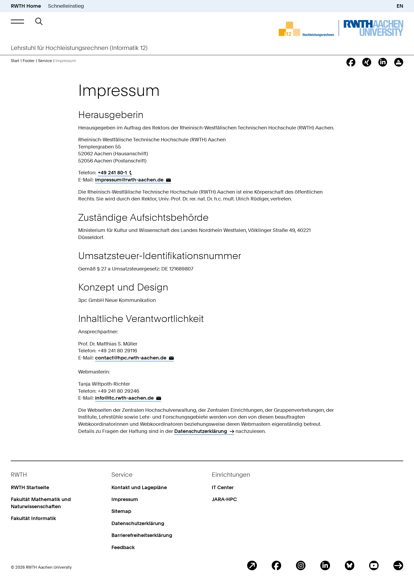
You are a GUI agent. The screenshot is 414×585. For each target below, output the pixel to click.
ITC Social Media (398, 565)
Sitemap (121, 511)
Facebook (276, 565)
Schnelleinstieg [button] (66, 6)
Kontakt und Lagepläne (139, 487)
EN (400, 6)
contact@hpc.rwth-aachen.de (130, 358)
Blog (252, 565)
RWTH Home (26, 6)
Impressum (124, 499)
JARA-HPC (224, 499)
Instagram (300, 565)
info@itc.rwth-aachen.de (124, 398)
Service (45, 60)
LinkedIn (325, 565)
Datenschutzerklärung (200, 431)
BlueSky (349, 565)
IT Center (223, 487)
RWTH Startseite (30, 487)
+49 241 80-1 (112, 173)
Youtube (374, 565)
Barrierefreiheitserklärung (141, 535)
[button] (17, 21)
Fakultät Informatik (33, 518)
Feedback (123, 547)
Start (15, 60)
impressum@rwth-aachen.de (129, 180)
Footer (29, 60)
